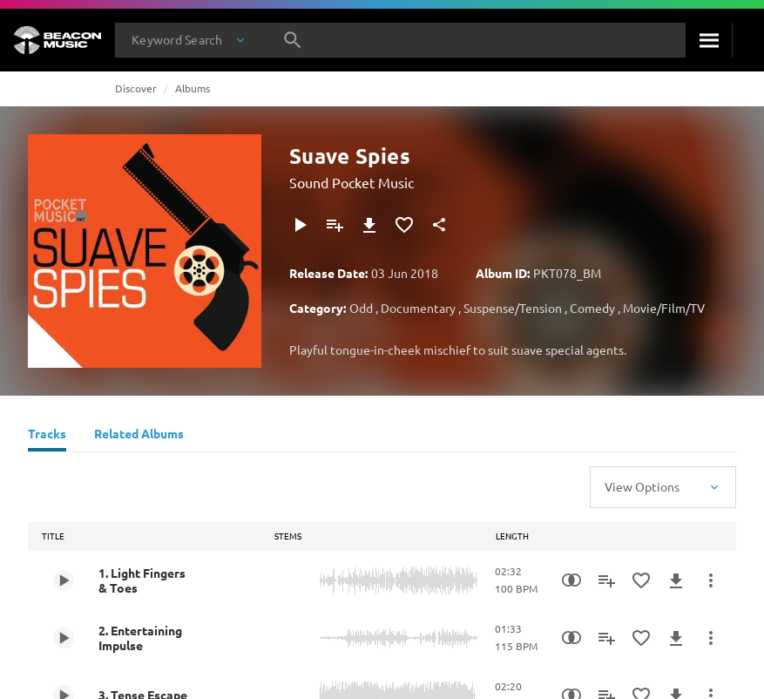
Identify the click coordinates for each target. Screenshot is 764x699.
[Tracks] (47, 436)
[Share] (439, 224)
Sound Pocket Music (351, 182)
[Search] (709, 40)
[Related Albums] (139, 436)
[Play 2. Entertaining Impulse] (64, 638)
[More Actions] (710, 580)
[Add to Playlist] (334, 224)
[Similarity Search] (571, 580)
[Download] (369, 224)
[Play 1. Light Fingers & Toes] (64, 580)
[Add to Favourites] (404, 224)
